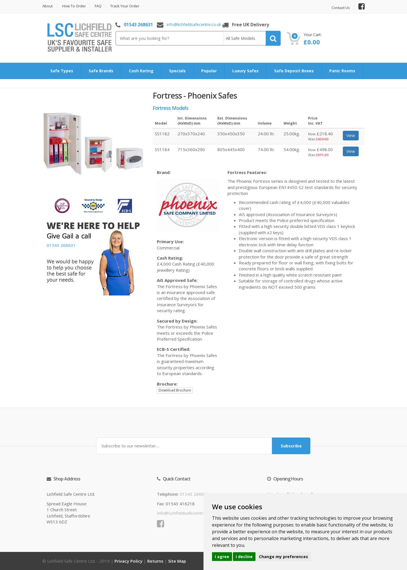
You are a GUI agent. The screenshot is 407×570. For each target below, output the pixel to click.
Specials (177, 70)
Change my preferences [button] (283, 556)
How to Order (74, 6)
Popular (209, 70)
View (351, 135)
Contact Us (341, 8)
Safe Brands (101, 70)
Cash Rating (141, 70)
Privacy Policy (128, 561)
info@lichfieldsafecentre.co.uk (194, 24)
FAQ (98, 6)
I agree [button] (222, 556)
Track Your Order (124, 6)
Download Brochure (175, 390)
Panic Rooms (342, 70)
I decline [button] (244, 556)
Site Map (177, 561)
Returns (155, 561)
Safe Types (61, 70)
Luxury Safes (245, 70)
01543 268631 (138, 24)
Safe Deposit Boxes (294, 70)
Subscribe (291, 446)
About (47, 6)
